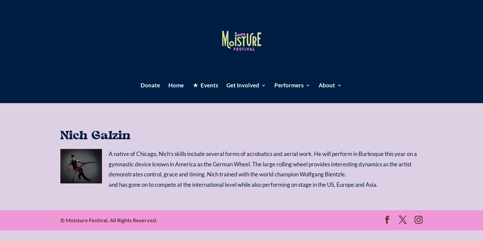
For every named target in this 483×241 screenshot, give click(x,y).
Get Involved (242, 86)
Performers (289, 86)
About (327, 86)
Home (176, 86)
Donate (150, 86)
